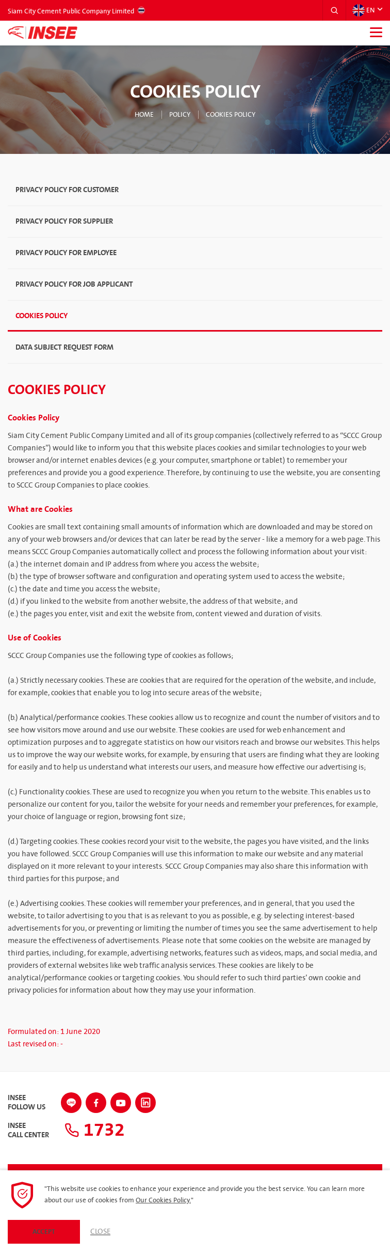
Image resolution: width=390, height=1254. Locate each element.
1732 (94, 1130)
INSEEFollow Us (26, 1102)
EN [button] (363, 10)
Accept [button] (43, 1232)
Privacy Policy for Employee (66, 253)
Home (144, 114)
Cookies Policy (230, 114)
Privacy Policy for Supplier (64, 221)
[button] (334, 10)
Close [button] (100, 1231)
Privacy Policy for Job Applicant (74, 284)
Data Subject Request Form (64, 347)
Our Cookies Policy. (163, 1200)
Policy (179, 114)
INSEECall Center (28, 1130)
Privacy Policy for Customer (67, 190)
